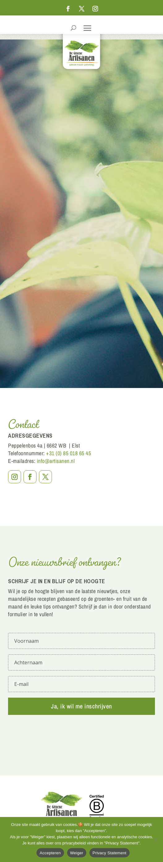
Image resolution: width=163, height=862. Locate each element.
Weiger (76, 853)
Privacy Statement (109, 853)
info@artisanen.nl (56, 460)
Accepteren (50, 853)
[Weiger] (155, 839)
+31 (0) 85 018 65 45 (68, 453)
